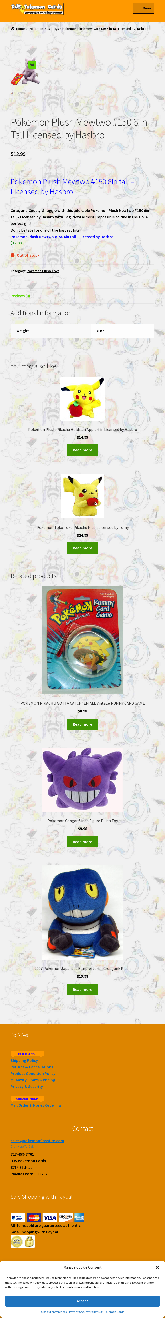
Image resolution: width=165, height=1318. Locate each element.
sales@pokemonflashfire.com (37, 1140)
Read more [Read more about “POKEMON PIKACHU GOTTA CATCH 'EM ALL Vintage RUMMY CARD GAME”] (82, 724)
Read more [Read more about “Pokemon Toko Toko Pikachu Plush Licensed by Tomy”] (82, 548)
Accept (82, 1301)
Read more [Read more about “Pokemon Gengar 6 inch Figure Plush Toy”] (82, 841)
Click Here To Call (22, 1147)
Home (20, 29)
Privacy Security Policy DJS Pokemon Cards (96, 1312)
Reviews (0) (20, 295)
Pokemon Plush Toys (44, 29)
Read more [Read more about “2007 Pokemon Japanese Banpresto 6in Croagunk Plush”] (82, 989)
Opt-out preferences (54, 1312)
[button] (157, 1267)
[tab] (82, 296)
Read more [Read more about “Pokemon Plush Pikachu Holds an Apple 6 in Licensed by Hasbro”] (82, 450)
